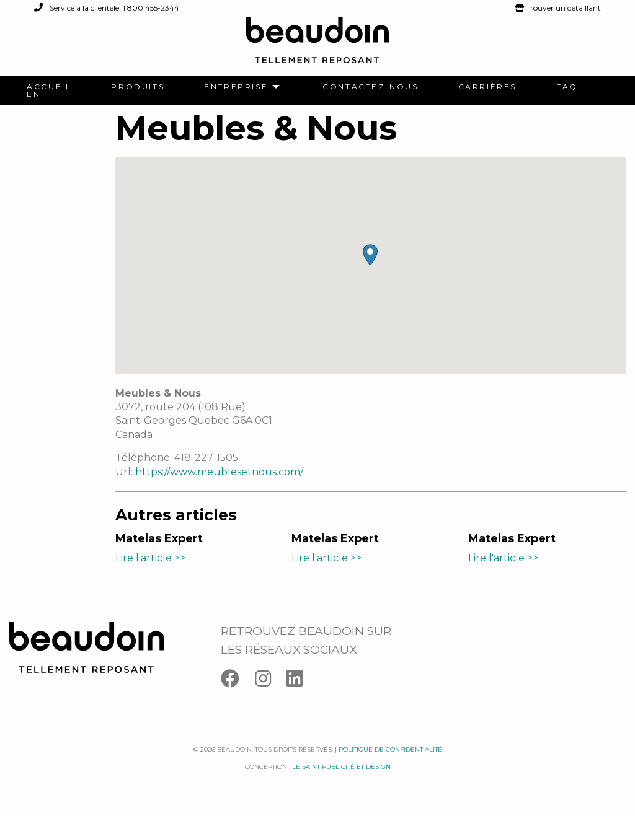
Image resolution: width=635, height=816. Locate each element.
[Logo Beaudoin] (317, 45)
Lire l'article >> (150, 558)
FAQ (567, 86)
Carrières (487, 86)
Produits (137, 86)
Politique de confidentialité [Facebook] (390, 749)
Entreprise (236, 86)
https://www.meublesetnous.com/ (219, 472)
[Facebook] (238, 681)
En (33, 94)
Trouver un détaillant (558, 7)
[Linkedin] (300, 681)
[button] (370, 255)
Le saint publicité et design (341, 767)
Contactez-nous (370, 86)
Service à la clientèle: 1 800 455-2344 (106, 7)
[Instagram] (270, 681)
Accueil (49, 86)
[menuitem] (49, 86)
